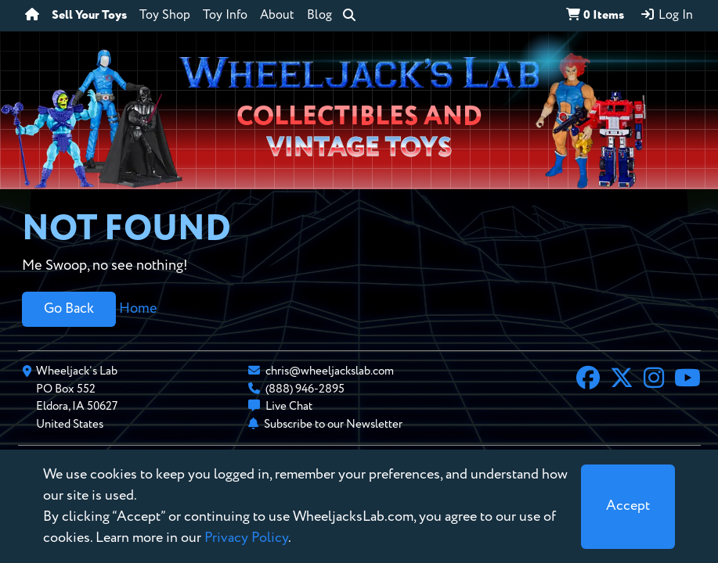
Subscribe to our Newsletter (333, 424)
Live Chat (288, 406)
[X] (621, 380)
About (277, 15)
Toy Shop (164, 15)
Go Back (69, 309)
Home (138, 309)
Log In (666, 15)
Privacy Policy (246, 538)
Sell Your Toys (89, 15)
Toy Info (225, 15)
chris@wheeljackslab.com (329, 371)
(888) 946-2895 (305, 389)
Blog (319, 15)
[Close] (628, 506)
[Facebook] (588, 380)
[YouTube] (687, 380)
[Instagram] (654, 380)
